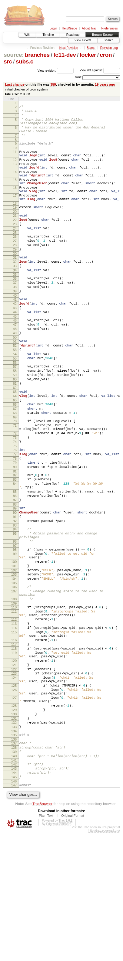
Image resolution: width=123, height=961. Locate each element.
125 (14, 795)
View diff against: (100, 70)
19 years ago (105, 84)
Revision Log (109, 47)
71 (15, 484)
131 (14, 835)
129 (14, 824)
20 (15, 232)
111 (14, 704)
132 (14, 840)
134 (14, 850)
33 (15, 296)
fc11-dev (64, 55)
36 (15, 310)
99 (15, 636)
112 (14, 714)
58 (15, 419)
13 (15, 175)
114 (14, 724)
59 (15, 424)
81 (15, 538)
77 (15, 518)
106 (14, 675)
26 (15, 261)
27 (15, 266)
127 (14, 810)
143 (14, 893)
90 (15, 587)
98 (15, 630)
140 (14, 879)
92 (15, 597)
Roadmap (72, 34)
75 (15, 509)
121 (14, 770)
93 (15, 603)
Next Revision (68, 47)
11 (15, 160)
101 (14, 651)
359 (53, 84)
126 (14, 800)
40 (15, 331)
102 (14, 656)
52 (15, 389)
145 (14, 903)
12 (15, 170)
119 (14, 755)
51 (15, 384)
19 (15, 227)
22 (15, 242)
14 (15, 184)
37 (15, 315)
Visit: (78, 77)
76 (15, 513)
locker (88, 55)
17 (15, 214)
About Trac (89, 28)
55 (15, 405)
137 (14, 863)
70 (15, 478)
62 (15, 439)
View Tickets (83, 40)
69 (15, 474)
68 (15, 469)
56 (15, 410)
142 (14, 888)
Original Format (72, 944)
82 (15, 542)
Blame (91, 47)
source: (14, 55)
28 (15, 271)
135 (14, 854)
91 (15, 592)
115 (14, 729)
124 (14, 785)
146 (14, 909)
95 (15, 612)
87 (15, 573)
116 (14, 739)
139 (14, 874)
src (8, 61)
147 (14, 913)
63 (15, 443)
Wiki (27, 34)
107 (14, 680)
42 (15, 340)
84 (15, 553)
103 (14, 661)
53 (15, 394)
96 (15, 621)
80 (15, 533)
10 (15, 156)
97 (15, 627)
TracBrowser (42, 932)
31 (15, 286)
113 (14, 719)
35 (15, 306)
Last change (15, 84)
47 (15, 364)
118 (14, 749)
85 (15, 562)
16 (15, 204)
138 (14, 869)
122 (14, 775)
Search (108, 40)
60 (15, 429)
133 (14, 845)
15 (15, 194)
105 (14, 671)
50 (15, 380)
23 (15, 247)
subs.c (24, 61)
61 (15, 434)
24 (15, 252)
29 (15, 276)
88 (15, 578)
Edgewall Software (58, 952)
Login (53, 28)
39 (15, 326)
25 (15, 257)
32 (15, 291)
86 (15, 568)
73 (15, 498)
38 (15, 320)
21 (15, 236)
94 (15, 606)
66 (15, 459)
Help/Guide (69, 28)
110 (14, 699)
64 (15, 449)
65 (15, 454)
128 (14, 819)
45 (15, 355)
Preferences (109, 28)
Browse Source (102, 34)
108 (14, 690)
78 (15, 523)
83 (15, 548)
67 (15, 464)
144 (14, 898)
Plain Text (46, 944)
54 (15, 399)
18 (15, 223)
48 (15, 370)
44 (15, 350)
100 (14, 645)
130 (14, 830)
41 (15, 335)
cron (106, 55)
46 (15, 359)
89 (15, 582)
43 (15, 345)
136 (14, 859)
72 (15, 493)
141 (14, 884)
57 (15, 414)
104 (14, 666)
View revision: (47, 70)
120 (14, 764)
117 (14, 744)
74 (15, 504)
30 (15, 282)
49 (15, 375)
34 (15, 301)
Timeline (48, 34)
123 (14, 780)
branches (37, 55)
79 (15, 528)
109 (14, 695)
